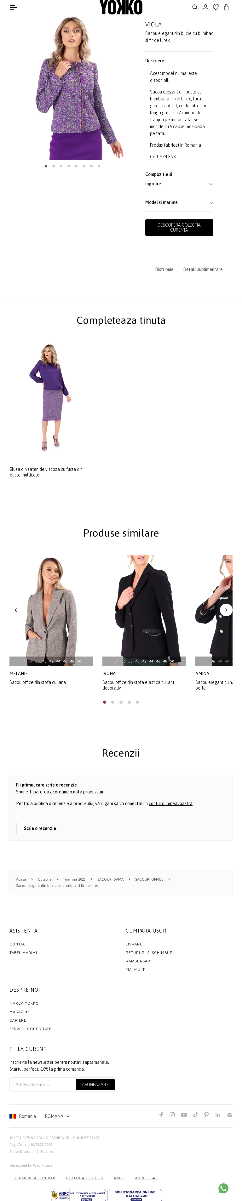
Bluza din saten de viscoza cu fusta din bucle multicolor (46, 472)
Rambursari (139, 961)
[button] (46, 166)
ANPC (119, 1178)
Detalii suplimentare (203, 269)
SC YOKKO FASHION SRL (51, 1138)
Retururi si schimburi (150, 952)
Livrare (134, 944)
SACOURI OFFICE (149, 879)
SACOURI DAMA (110, 879)
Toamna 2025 (74, 879)
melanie (18, 673)
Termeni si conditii (34, 1178)
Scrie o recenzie (40, 828)
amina (202, 673)
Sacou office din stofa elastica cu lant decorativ (138, 685)
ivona (109, 673)
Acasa (21, 879)
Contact (18, 944)
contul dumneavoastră (171, 803)
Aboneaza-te (95, 1084)
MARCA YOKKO (24, 1003)
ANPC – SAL (146, 1178)
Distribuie (164, 269)
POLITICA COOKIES (84, 1178)
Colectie (44, 879)
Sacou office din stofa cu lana (37, 682)
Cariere (17, 1020)
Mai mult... (137, 969)
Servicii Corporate (30, 1029)
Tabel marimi (23, 952)
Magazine (19, 1012)
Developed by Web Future (30, 1165)
